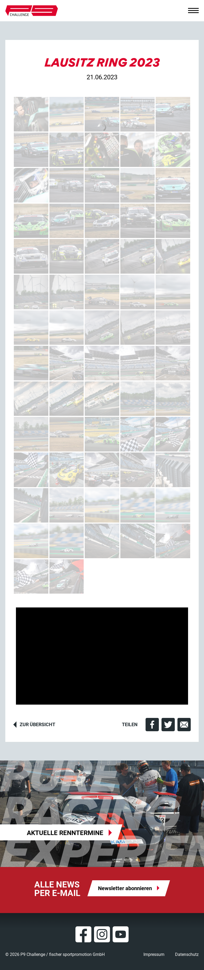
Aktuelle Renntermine (65, 833)
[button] (152, 724)
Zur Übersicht (37, 724)
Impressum (153, 954)
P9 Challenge (31, 10)
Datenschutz (187, 954)
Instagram (102, 934)
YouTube (121, 934)
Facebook (83, 934)
